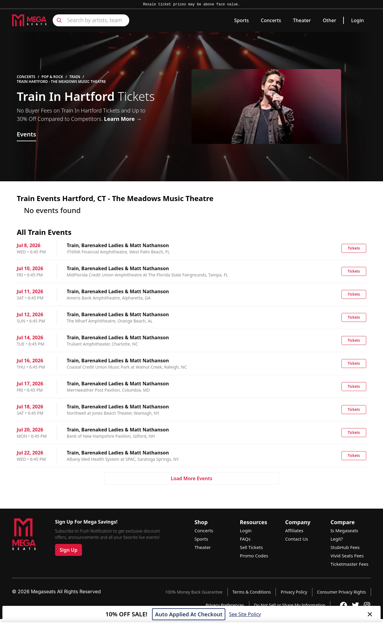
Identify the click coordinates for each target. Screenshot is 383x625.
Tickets (354, 248)
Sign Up (68, 550)
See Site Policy (245, 614)
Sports (241, 20)
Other (329, 20)
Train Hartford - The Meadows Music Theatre (61, 81)
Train (74, 76)
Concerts (271, 20)
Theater (302, 20)
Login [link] (357, 20)
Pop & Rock (52, 76)
